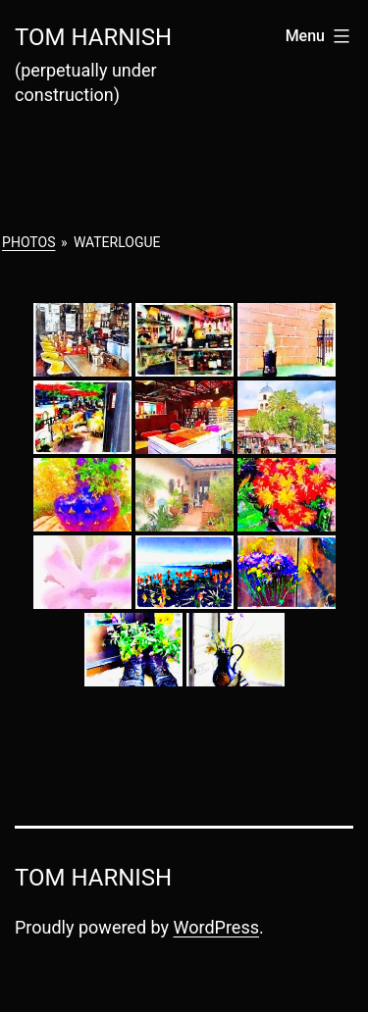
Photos (28, 242)
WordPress (216, 927)
